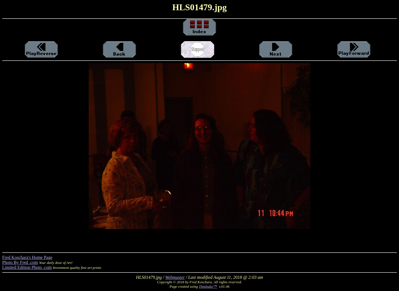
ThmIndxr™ (208, 286)
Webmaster (175, 277)
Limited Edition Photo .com (27, 267)
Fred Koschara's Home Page (27, 257)
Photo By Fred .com (20, 262)
